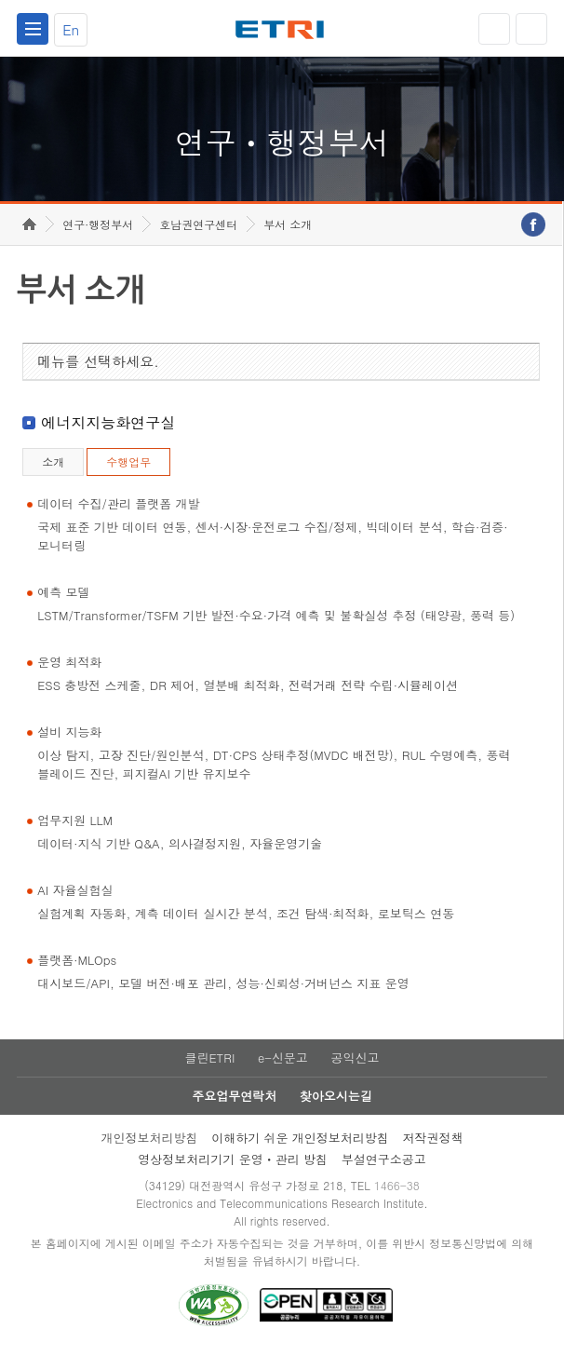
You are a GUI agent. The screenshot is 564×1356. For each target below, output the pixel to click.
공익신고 (355, 1064)
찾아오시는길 (336, 1102)
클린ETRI (209, 1064)
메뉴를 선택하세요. (98, 367)
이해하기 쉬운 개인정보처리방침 (300, 1144)
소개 (53, 468)
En (70, 29)
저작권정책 (433, 1144)
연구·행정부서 (97, 230)
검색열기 (531, 29)
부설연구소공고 (384, 1165)
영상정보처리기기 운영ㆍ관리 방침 (233, 1165)
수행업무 (128, 468)
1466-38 (397, 1192)
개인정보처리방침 (149, 1144)
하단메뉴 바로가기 (0, 0)
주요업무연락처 (234, 1102)
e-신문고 (283, 1064)
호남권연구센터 (198, 230)
